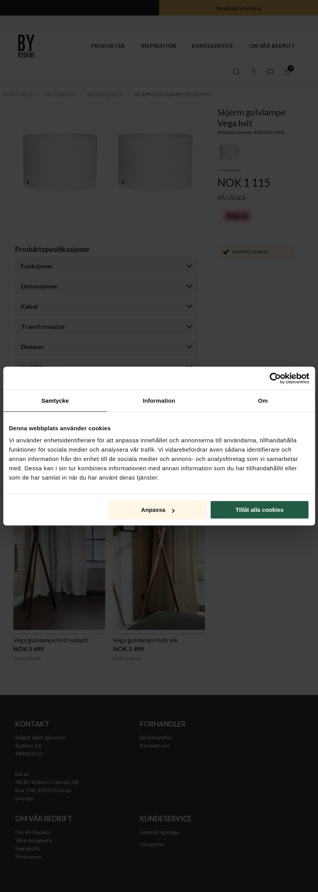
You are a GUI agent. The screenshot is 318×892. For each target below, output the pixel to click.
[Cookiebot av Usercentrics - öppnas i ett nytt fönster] (275, 378)
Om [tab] (263, 400)
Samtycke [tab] (55, 400)
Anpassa (158, 509)
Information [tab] (159, 400)
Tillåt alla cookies (259, 509)
